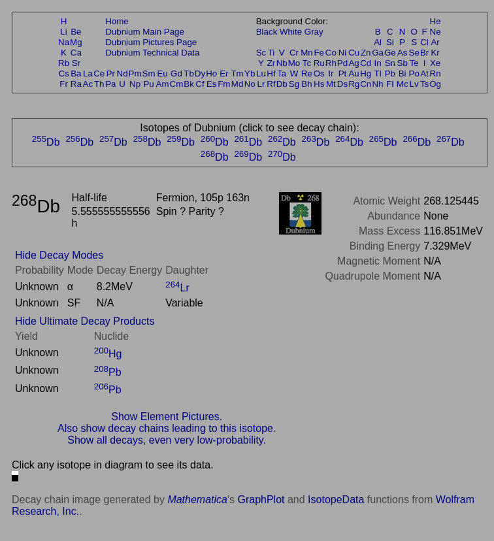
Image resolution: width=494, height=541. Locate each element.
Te (414, 63)
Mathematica (197, 499)
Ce (99, 73)
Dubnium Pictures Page (151, 42)
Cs (63, 73)
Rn (435, 73)
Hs (319, 84)
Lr (261, 84)
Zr (271, 63)
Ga (378, 52)
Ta (281, 73)
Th (99, 84)
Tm (237, 73)
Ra (76, 84)
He (435, 21)
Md (237, 84)
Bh (306, 84)
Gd (176, 73)
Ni (342, 52)
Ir (330, 73)
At (424, 73)
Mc (402, 84)
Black (267, 32)
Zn (366, 52)
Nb (282, 63)
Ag (353, 63)
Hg (365, 73)
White (291, 32)
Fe (319, 52)
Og (435, 84)
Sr (76, 63)
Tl (378, 73)
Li (63, 32)
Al (378, 42)
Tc (307, 63)
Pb (390, 73)
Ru (319, 63)
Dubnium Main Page (144, 32)
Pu (148, 84)
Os (319, 73)
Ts (424, 84)
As (402, 52)
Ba (76, 73)
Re (306, 73)
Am (162, 84)
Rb (63, 63)
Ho (211, 73)
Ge (390, 52)
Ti (271, 52)
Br (424, 52)
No (249, 84)
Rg (353, 84)
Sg (294, 84)
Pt (342, 73)
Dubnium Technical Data (152, 52)
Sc (261, 52)
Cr (294, 52)
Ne (435, 32)
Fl (389, 84)
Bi (402, 73)
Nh (378, 84)
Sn (390, 63)
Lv (414, 84)
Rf (271, 84)
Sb (402, 63)
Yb (249, 73)
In (378, 63)
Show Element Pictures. (166, 416)
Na (63, 42)
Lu (261, 73)
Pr (111, 73)
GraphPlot (260, 499)
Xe (435, 63)
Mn (307, 52)
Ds (342, 84)
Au (353, 73)
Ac (88, 84)
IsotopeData (336, 499)
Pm (135, 73)
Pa (110, 84)
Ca (76, 52)
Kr (435, 52)
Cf (199, 84)
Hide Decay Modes (59, 255)
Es (211, 84)
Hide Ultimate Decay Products (84, 321)
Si (390, 42)
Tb (189, 73)
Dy (200, 73)
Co (331, 52)
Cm (177, 84)
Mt (331, 84)
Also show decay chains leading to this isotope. (167, 428)
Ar (435, 42)
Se (414, 52)
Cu (353, 52)
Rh (331, 63)
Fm (224, 84)
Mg (76, 42)
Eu (162, 73)
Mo (294, 63)
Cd (365, 63)
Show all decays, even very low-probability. (166, 440)
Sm (149, 73)
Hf (271, 73)
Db (282, 84)
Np (134, 84)
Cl (424, 42)
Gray (314, 32)
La (88, 73)
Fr (63, 84)
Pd (342, 63)
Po (414, 73)
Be (76, 32)
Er (224, 73)
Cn (365, 84)
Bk (189, 84)
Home (117, 21)
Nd (122, 73)
